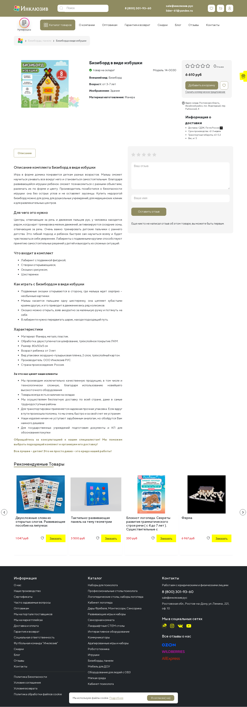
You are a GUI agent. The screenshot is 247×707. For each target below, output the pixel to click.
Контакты (20, 666)
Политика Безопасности (30, 677)
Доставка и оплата (26, 626)
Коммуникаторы (99, 637)
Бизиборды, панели (100, 661)
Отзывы (19, 661)
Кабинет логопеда (100, 602)
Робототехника (98, 649)
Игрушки (93, 655)
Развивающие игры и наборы (107, 614)
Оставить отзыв (149, 211)
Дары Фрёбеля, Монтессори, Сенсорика (114, 608)
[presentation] (4, 512)
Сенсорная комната (101, 620)
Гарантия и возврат (27, 631)
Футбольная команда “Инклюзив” (36, 643)
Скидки (19, 649)
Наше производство (27, 591)
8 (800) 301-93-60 (138, 8)
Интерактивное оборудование (108, 631)
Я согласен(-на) (160, 697)
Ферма (187, 518)
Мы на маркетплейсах (28, 620)
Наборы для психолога (103, 585)
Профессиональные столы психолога (112, 591)
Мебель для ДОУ (99, 666)
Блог (17, 655)
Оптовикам (21, 608)
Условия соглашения (27, 682)
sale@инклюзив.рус (179, 6)
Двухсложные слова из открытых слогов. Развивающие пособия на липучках (40, 521)
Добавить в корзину (202, 85)
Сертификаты (23, 597)
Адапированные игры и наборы (108, 643)
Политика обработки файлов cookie (38, 694)
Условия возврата (25, 688)
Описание (25, 153)
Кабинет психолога (101, 684)
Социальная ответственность (34, 637)
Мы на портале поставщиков (33, 614)
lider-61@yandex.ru (179, 10)
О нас (17, 585)
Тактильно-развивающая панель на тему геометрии (91, 520)
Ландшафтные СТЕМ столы (106, 626)
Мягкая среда (97, 678)
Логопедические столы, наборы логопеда (115, 597)
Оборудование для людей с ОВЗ (109, 672)
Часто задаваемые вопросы (32, 602)
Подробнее (116, 697)
